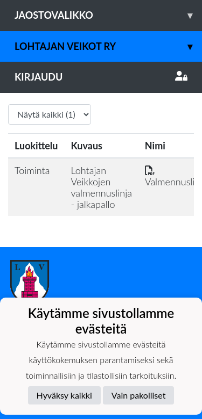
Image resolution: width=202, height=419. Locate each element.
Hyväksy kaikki (64, 395)
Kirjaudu (101, 77)
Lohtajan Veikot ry (108, 46)
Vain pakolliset (139, 395)
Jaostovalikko (108, 15)
